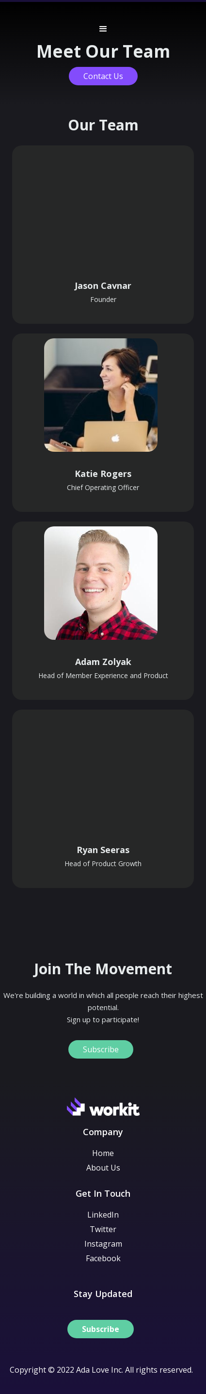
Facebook (103, 1258)
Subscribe (101, 1049)
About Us (103, 1167)
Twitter (103, 1229)
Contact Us (103, 76)
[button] (103, 27)
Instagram (103, 1244)
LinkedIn (103, 1215)
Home (103, 1153)
